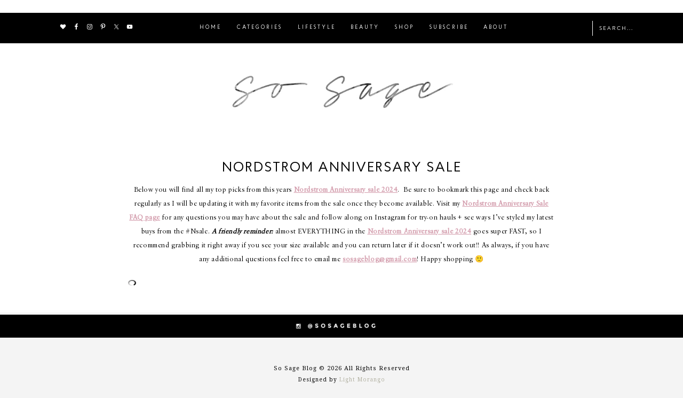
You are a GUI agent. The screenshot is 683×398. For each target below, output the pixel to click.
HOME (210, 27)
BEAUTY (365, 27)
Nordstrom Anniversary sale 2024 (346, 189)
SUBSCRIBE (449, 27)
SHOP (404, 27)
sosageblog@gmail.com (380, 259)
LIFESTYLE (317, 27)
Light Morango (362, 380)
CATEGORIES (259, 27)
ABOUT (495, 27)
